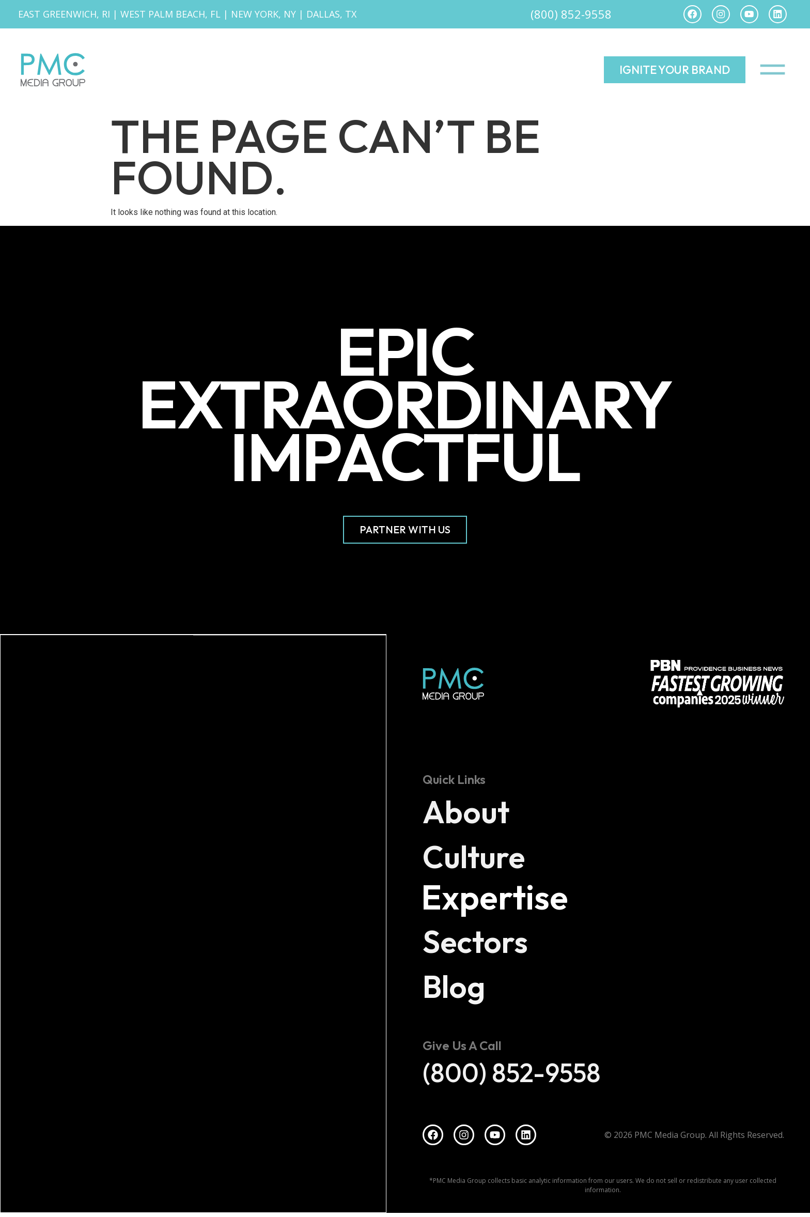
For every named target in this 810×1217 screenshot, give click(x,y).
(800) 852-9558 (571, 15)
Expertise (505, 901)
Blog (461, 987)
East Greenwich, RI (64, 15)
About (474, 813)
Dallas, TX (331, 15)
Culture (485, 858)
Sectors (486, 942)
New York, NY (263, 15)
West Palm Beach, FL (170, 15)
